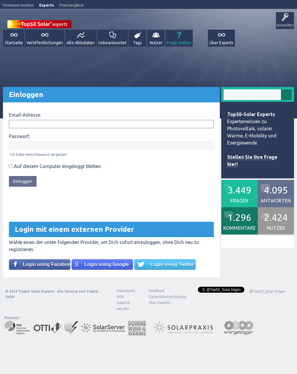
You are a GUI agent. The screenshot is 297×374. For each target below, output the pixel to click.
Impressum (126, 291)
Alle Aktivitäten (81, 42)
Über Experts (221, 42)
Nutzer (156, 42)
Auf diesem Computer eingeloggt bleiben (55, 166)
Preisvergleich (71, 5)
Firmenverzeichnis (18, 5)
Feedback (157, 291)
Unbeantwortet (112, 42)
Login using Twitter (172, 264)
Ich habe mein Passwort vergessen (38, 154)
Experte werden (123, 305)
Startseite (14, 42)
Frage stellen (179, 42)
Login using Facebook (46, 264)
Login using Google (106, 264)
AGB (120, 297)
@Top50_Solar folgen (267, 291)
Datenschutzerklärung (163, 297)
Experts (46, 5)
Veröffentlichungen (44, 42)
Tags (137, 42)
